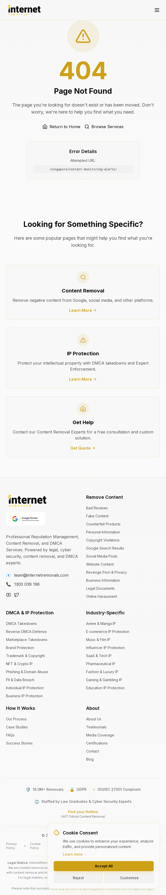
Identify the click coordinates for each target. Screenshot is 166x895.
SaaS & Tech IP (99, 656)
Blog (90, 759)
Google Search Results (105, 548)
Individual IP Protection (25, 688)
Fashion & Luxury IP (102, 672)
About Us (93, 719)
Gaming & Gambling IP (104, 680)
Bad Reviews (97, 508)
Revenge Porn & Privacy (106, 572)
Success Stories (19, 743)
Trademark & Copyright (25, 656)
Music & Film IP (98, 639)
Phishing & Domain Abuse (27, 672)
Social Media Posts (102, 556)
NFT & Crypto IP (19, 664)
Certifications (97, 743)
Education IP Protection (105, 688)
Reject (78, 878)
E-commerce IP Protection (107, 631)
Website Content (100, 564)
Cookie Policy (35, 846)
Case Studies (17, 727)
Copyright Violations (103, 540)
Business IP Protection (24, 696)
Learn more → (75, 854)
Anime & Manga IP (101, 623)
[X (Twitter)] (16, 594)
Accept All (104, 866)
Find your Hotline (83, 812)
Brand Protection (20, 647)
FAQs (10, 735)
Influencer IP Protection (105, 647)
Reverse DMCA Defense (26, 631)
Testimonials (96, 727)
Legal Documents (100, 588)
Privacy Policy (11, 846)
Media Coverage (100, 735)
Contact (92, 751)
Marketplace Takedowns (26, 639)
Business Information (103, 580)
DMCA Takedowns (21, 623)
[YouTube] (8, 594)
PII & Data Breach (20, 680)
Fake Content (97, 516)
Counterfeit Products (103, 524)
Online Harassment (101, 596)
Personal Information (103, 532)
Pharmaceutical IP (100, 664)
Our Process (16, 719)
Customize (129, 878)
